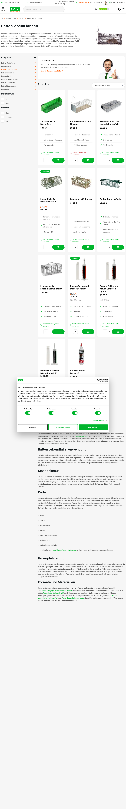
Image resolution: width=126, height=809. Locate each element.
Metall (7, 121)
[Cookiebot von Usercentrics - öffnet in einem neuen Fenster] (99, 380)
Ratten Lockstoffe (8, 83)
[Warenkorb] (123, 9)
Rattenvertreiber (7, 73)
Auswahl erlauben (63, 427)
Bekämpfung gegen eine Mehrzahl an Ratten (56, 590)
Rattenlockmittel (82, 436)
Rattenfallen (6, 66)
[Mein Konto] (119, 9)
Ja (6, 99)
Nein (7, 103)
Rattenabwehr (6, 76)
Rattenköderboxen (8, 86)
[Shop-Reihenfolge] (108, 85)
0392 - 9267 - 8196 (96, 2)
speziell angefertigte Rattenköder (65, 550)
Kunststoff (9, 117)
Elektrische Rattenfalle (9, 79)
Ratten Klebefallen (8, 63)
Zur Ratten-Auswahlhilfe (52, 71)
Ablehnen (32, 427)
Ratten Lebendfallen (9, 69)
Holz (7, 113)
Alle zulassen (93, 427)
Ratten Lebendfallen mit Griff (53, 593)
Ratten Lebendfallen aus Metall (73, 598)
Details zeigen (98, 420)
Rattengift (5, 89)
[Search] (44, 9)
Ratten (21, 18)
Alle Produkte (11, 18)
